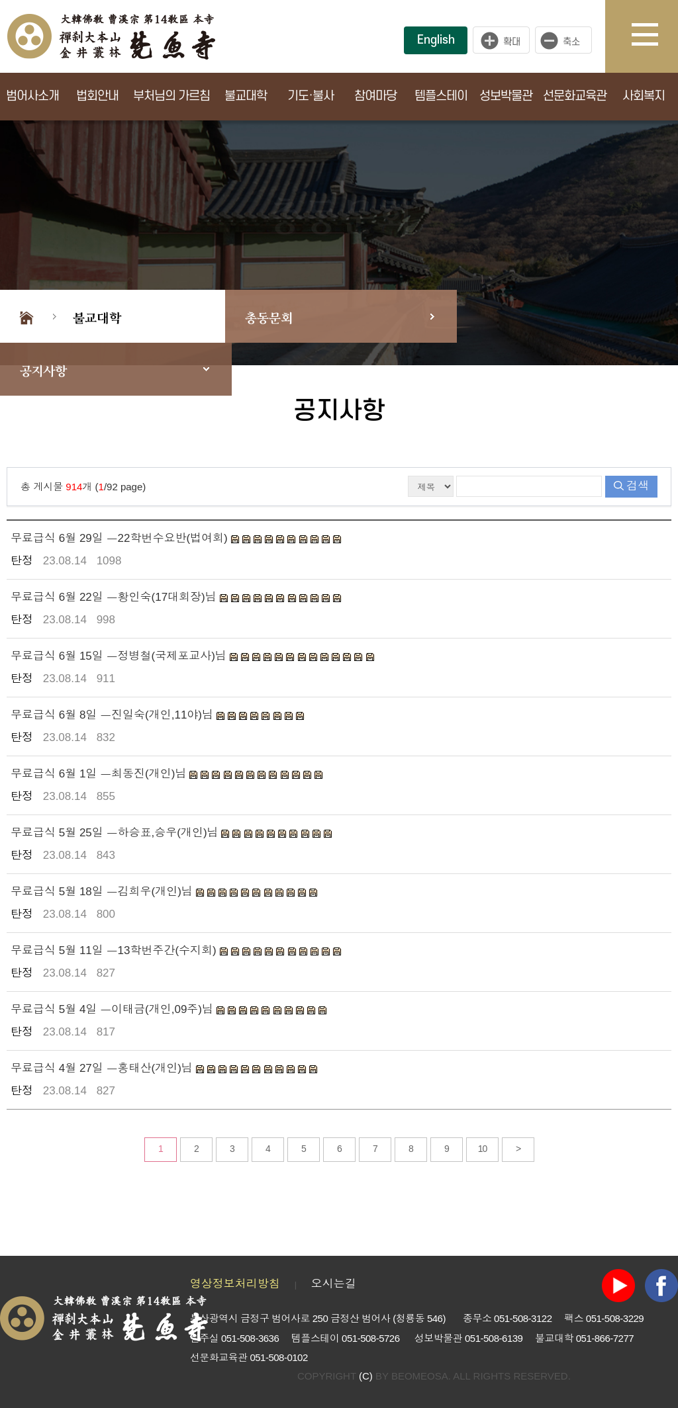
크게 (501, 40)
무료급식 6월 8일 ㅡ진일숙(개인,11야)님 (114, 715)
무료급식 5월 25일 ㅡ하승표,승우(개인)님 (116, 832)
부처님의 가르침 (171, 96)
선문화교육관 (574, 96)
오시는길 (333, 1284)
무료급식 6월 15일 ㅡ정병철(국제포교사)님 (120, 656)
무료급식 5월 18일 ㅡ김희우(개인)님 (103, 891)
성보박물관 (505, 96)
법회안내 (97, 96)
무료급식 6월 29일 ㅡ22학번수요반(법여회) (121, 538)
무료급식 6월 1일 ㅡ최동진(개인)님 (100, 774)
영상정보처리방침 (235, 1284)
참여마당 (375, 96)
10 (482, 1148)
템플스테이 (440, 96)
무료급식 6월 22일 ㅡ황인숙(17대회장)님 (115, 597)
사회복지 (643, 96)
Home (26, 316)
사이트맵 (655, 36)
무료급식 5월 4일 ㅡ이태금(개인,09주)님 (114, 1009)
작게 (567, 40)
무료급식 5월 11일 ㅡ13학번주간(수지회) (115, 950)
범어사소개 (32, 96)
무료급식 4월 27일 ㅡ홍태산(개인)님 (103, 1068)
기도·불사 (310, 96)
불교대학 (245, 96)
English (436, 40)
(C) (366, 1376)
